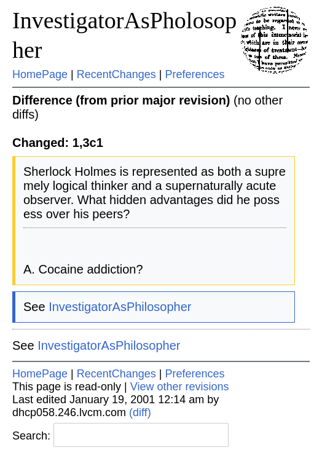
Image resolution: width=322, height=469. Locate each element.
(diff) (140, 412)
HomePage (40, 74)
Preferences (195, 74)
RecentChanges (116, 74)
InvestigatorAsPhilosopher (120, 306)
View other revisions (179, 386)
